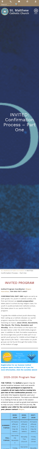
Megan (21, 409)
